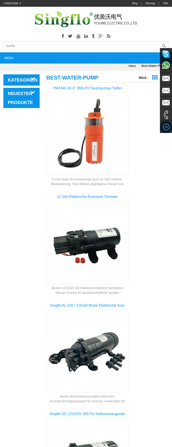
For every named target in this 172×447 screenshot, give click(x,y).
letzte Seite (107, 360)
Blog (135, 3)
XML (166, 3)
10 (146, 352)
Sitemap (150, 3)
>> (157, 352)
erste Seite (107, 343)
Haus (132, 66)
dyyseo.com (131, 440)
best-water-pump (153, 66)
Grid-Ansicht (155, 78)
